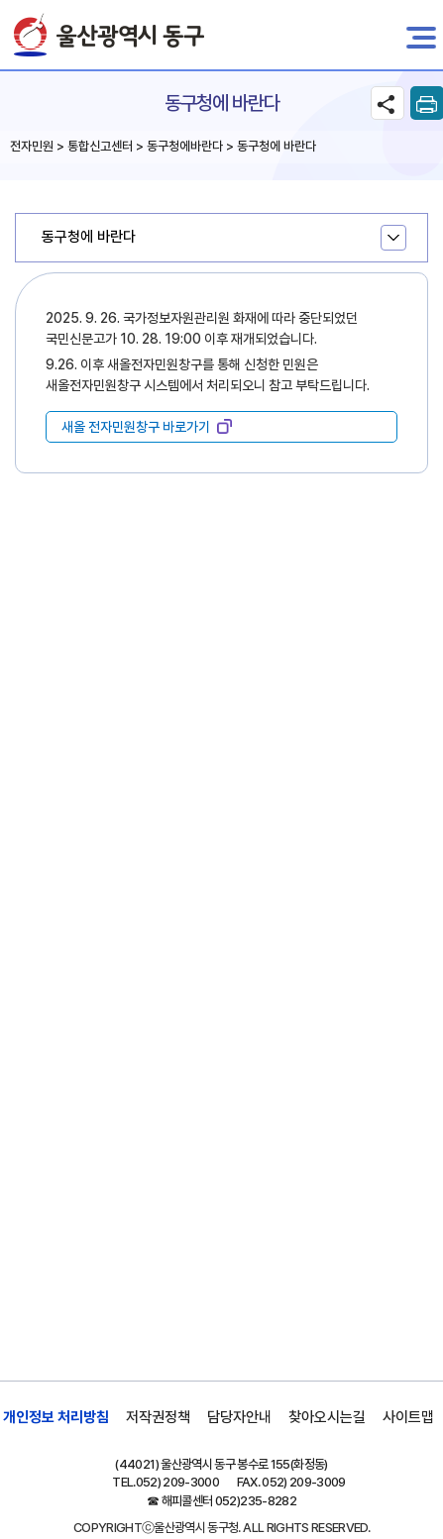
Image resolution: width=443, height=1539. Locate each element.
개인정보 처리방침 (56, 1417)
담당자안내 (239, 1417)
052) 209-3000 (178, 1482)
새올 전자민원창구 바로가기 (135, 427)
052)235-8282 (255, 1500)
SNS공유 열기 (387, 103)
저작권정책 (158, 1417)
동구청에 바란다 (89, 237)
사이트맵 (408, 1417)
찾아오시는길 (327, 1417)
